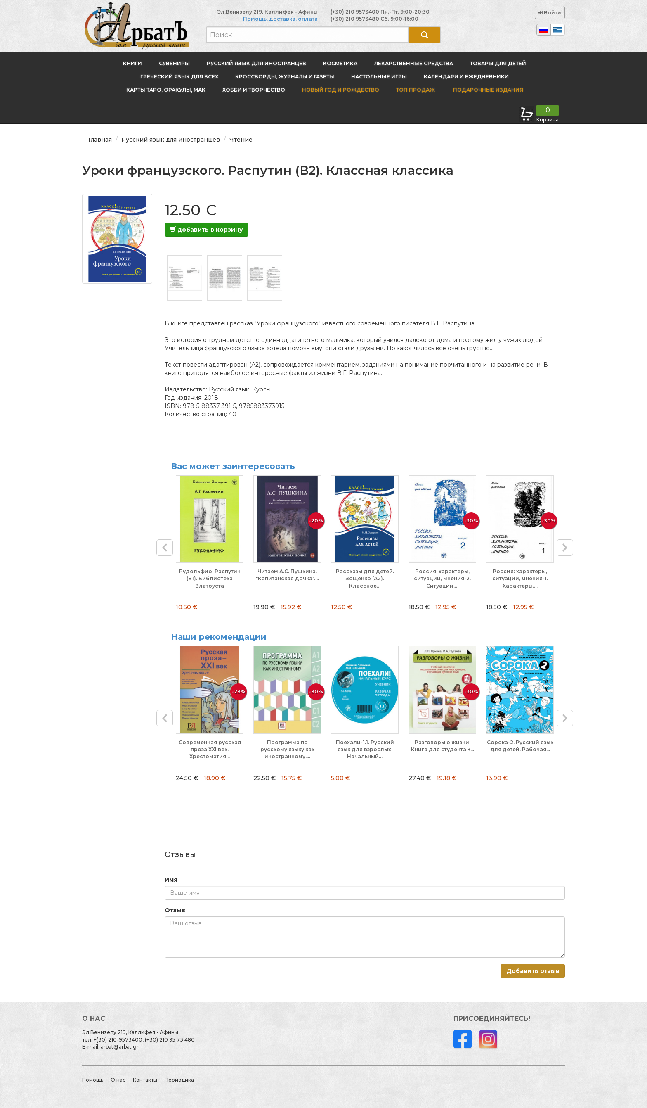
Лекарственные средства (413, 63)
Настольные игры (379, 77)
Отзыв (175, 910)
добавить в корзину (206, 229)
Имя (171, 879)
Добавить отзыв (533, 971)
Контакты (145, 1080)
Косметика (340, 63)
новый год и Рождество (340, 90)
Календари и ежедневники (466, 77)
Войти (549, 12)
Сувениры (174, 63)
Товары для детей (498, 63)
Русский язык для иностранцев (256, 63)
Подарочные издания (487, 90)
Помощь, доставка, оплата (280, 19)
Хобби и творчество (253, 90)
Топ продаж (415, 90)
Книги (132, 63)
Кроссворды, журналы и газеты (284, 77)
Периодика (179, 1080)
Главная (100, 139)
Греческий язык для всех (179, 77)
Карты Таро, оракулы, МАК (165, 90)
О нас (118, 1080)
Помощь (92, 1080)
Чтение (241, 139)
